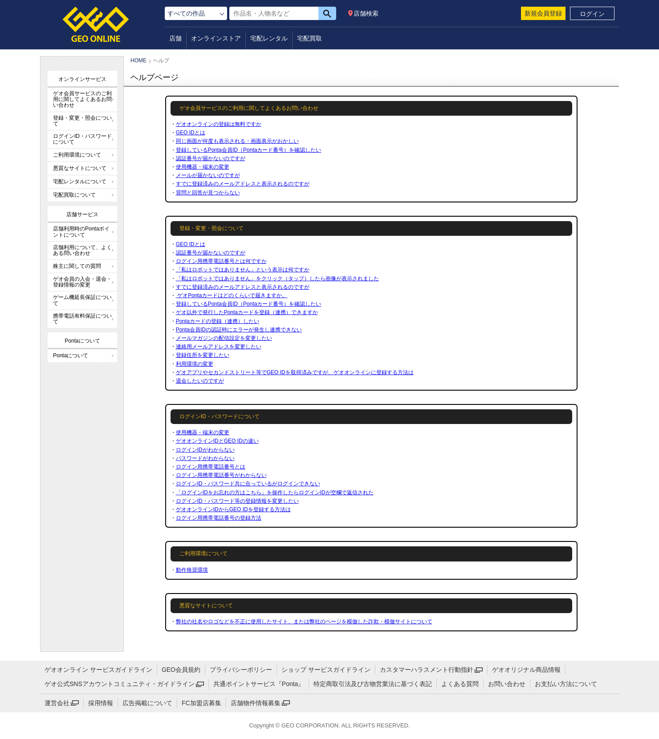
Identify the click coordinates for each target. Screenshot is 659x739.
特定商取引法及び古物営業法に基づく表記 (372, 683)
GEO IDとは (190, 132)
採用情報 (100, 703)
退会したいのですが (200, 381)
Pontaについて (70, 355)
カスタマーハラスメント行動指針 (426, 669)
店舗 (175, 38)
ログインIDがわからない (205, 450)
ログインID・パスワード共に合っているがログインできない (248, 484)
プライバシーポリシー (241, 669)
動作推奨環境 (192, 570)
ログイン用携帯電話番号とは (210, 467)
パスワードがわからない (205, 458)
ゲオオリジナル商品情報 (526, 669)
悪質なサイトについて (79, 168)
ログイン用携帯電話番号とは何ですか (221, 261)
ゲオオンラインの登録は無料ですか (218, 124)
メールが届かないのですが (208, 175)
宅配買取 (309, 38)
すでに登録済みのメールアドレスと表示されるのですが (242, 184)
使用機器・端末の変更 (202, 167)
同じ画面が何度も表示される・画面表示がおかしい (237, 141)
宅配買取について (74, 195)
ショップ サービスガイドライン (325, 669)
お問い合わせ (506, 683)
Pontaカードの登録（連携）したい (217, 321)
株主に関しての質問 (77, 266)
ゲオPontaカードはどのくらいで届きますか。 (232, 295)
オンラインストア (216, 38)
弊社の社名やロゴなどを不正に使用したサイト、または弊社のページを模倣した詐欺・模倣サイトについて (304, 621)
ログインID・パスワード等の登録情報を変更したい (237, 501)
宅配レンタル (269, 38)
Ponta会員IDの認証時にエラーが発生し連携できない (239, 330)
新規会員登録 (543, 13)
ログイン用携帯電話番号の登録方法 (218, 518)
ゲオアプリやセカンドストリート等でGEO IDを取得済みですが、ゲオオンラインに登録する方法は (295, 372)
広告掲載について (147, 703)
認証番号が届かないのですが (210, 158)
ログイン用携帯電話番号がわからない (221, 475)
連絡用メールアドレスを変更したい (218, 346)
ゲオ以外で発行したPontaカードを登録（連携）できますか (247, 312)
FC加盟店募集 (201, 703)
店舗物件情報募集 (256, 703)
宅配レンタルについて (79, 181)
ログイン (592, 13)
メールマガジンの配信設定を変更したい (224, 338)
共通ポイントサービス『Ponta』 (259, 683)
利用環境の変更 (194, 364)
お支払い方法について (566, 683)
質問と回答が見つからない (208, 193)
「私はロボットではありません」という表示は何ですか (242, 270)
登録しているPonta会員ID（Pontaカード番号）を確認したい (248, 150)
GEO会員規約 (181, 669)
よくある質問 (460, 683)
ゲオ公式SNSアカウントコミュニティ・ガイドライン (120, 683)
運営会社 (57, 703)
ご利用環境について (77, 155)
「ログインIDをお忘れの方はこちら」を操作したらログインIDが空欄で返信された (275, 492)
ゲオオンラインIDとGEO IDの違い (217, 441)
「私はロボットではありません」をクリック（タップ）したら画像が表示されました (277, 278)
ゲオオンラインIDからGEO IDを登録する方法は (233, 509)
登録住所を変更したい (202, 355)
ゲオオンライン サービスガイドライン (98, 669)
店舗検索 (366, 13)
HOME (138, 60)
